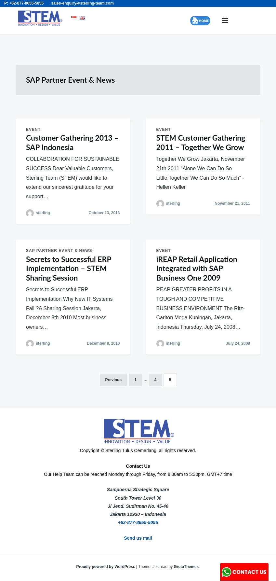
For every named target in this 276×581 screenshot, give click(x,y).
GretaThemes (186, 566)
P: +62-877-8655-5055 (24, 3)
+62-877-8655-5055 (138, 522)
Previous (113, 380)
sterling (43, 213)
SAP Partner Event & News (59, 250)
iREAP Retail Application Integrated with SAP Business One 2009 (196, 269)
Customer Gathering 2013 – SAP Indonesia (72, 142)
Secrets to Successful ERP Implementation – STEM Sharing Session (68, 269)
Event (33, 129)
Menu (225, 21)
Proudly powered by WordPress (106, 566)
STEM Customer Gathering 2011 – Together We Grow (200, 142)
